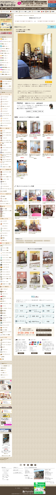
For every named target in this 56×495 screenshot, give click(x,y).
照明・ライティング (5, 476)
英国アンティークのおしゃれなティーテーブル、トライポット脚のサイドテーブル (47, 265)
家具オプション (4, 363)
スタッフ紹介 (27, 477)
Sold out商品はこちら (3, 459)
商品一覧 (3, 92)
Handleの (5, 83)
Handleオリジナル (6, 88)
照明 (30, 11)
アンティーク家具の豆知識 (4, 458)
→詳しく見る (52, 482)
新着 (6, 8)
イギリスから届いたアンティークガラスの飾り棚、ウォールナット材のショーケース (21, 265)
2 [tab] (34, 80)
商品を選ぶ (4, 467)
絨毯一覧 (3, 206)
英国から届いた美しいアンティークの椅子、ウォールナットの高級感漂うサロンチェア (34, 286)
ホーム (2, 8)
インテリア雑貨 (5, 477)
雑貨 (43, 11)
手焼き (6, 81)
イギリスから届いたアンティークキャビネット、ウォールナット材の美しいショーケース (35, 135)
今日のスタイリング (26, 15)
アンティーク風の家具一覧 (6, 169)
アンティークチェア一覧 (6, 94)
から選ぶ (3, 39)
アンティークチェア (5, 11)
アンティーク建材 (5, 479)
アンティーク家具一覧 (5, 128)
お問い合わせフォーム (50, 481)
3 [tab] (35, 80)
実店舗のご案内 (48, 469)
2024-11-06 (32, 15)
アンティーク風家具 (36, 11)
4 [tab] (37, 80)
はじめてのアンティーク (25, 8)
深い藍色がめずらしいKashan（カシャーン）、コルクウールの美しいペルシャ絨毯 (22, 174)
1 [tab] (32, 80)
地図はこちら (6, 453)
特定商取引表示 (26, 488)
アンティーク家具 (15, 11)
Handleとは (27, 470)
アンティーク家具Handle (19, 15)
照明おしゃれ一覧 (4, 218)
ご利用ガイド (46, 8)
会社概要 (39, 8)
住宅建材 (52, 11)
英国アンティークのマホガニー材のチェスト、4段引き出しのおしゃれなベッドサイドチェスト (34, 265)
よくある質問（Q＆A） (17, 472)
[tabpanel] (35, 56)
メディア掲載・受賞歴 (29, 478)
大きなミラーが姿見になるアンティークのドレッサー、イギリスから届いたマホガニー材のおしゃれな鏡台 (22, 135)
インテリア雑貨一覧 (5, 286)
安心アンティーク (13, 8)
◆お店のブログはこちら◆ (6, 455)
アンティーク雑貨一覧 (5, 243)
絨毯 (48, 11)
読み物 (33, 8)
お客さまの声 (15, 470)
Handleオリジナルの (6, 86)
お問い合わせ (53, 8)
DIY (3, 478)
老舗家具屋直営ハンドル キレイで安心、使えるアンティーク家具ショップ (8, 4)
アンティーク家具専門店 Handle (30, 467)
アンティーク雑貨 (23, 11)
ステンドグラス (5, 474)
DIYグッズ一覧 (4, 337)
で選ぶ (5, 48)
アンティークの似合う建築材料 (7, 79)
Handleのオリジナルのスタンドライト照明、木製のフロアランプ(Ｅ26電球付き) (21, 286)
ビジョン (26, 469)
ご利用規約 (18, 488)
